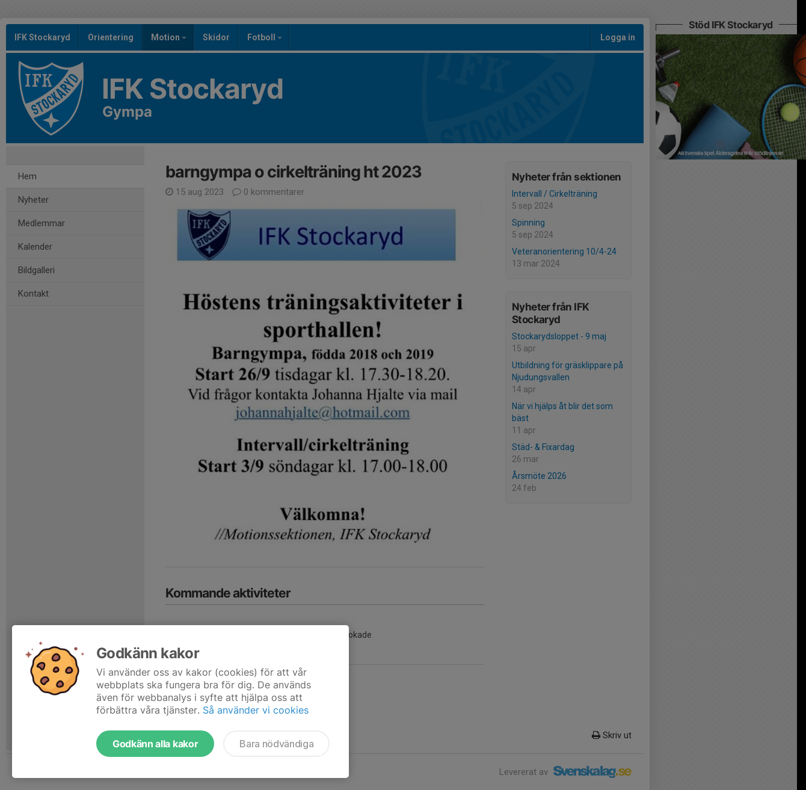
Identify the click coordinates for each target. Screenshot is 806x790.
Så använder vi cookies (256, 710)
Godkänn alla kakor (155, 744)
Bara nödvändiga (276, 744)
